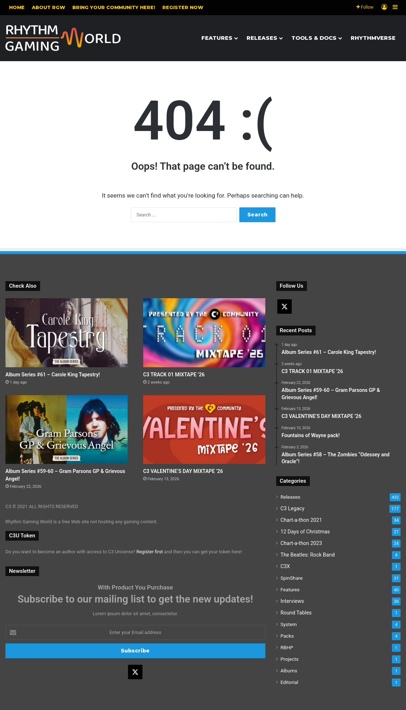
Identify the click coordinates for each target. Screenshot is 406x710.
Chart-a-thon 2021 (301, 520)
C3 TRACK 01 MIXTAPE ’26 (174, 374)
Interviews (292, 601)
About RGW (48, 7)
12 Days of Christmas (305, 531)
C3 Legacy (292, 508)
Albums (289, 670)
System (289, 624)
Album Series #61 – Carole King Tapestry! (52, 374)
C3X (285, 566)
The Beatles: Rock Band (308, 555)
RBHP (287, 647)
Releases (262, 37)
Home (17, 7)
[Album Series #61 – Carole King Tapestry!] (66, 332)
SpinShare (292, 578)
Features (216, 37)
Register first (149, 551)
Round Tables (296, 613)
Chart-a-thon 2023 (301, 543)
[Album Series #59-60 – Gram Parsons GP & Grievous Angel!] (66, 429)
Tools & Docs (314, 37)
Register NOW (182, 7)
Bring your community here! (113, 7)
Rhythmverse (373, 37)
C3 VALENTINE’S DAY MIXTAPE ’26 (183, 471)
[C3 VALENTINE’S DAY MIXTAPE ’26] (204, 429)
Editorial (289, 682)
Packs (287, 636)
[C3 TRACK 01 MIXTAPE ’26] (204, 332)
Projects (290, 659)
